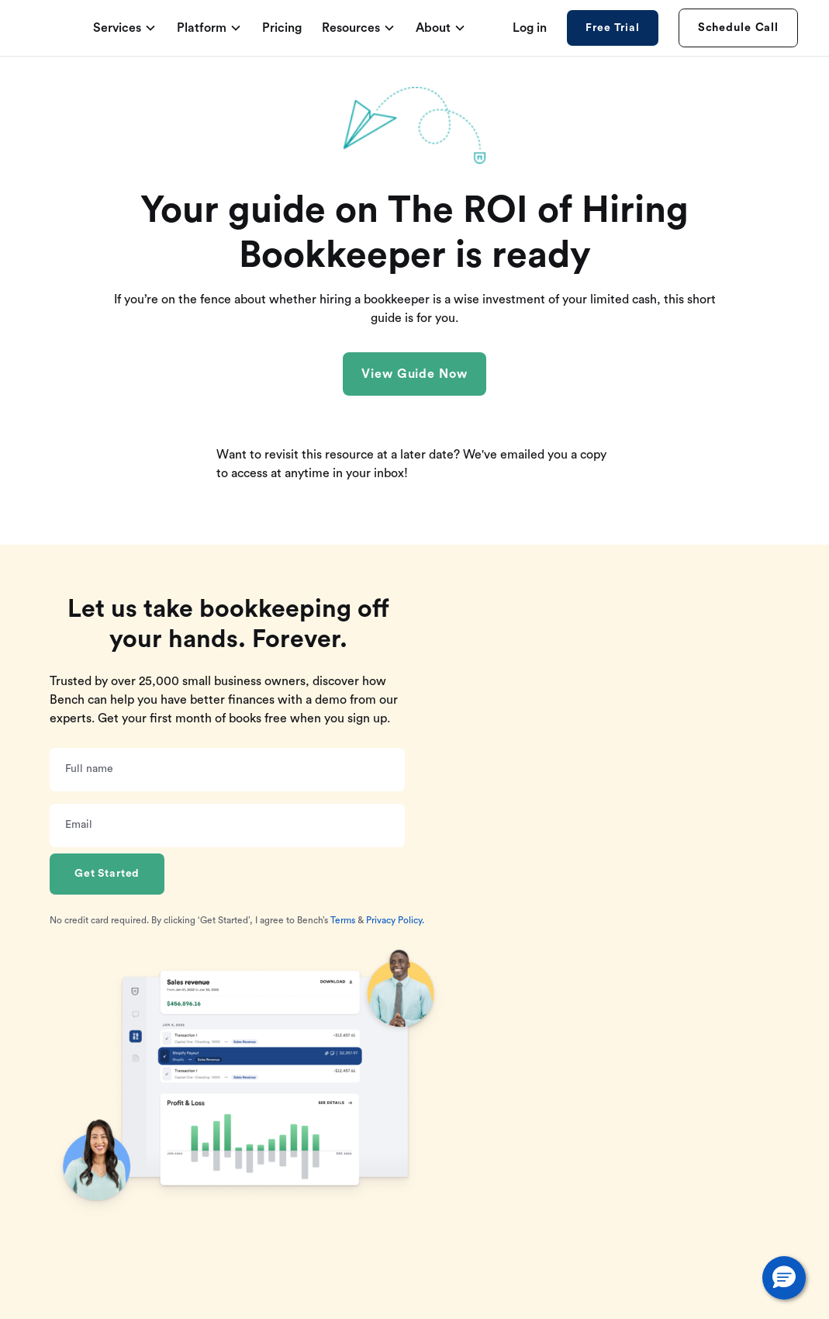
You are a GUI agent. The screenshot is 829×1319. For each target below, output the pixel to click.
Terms (342, 920)
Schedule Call (738, 27)
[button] (784, 1278)
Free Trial (612, 28)
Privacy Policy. (395, 920)
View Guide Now (414, 374)
